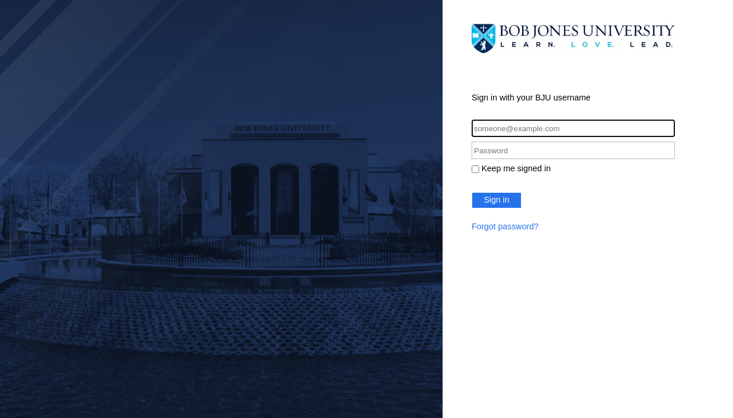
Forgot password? (505, 226)
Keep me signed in (516, 168)
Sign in (496, 199)
